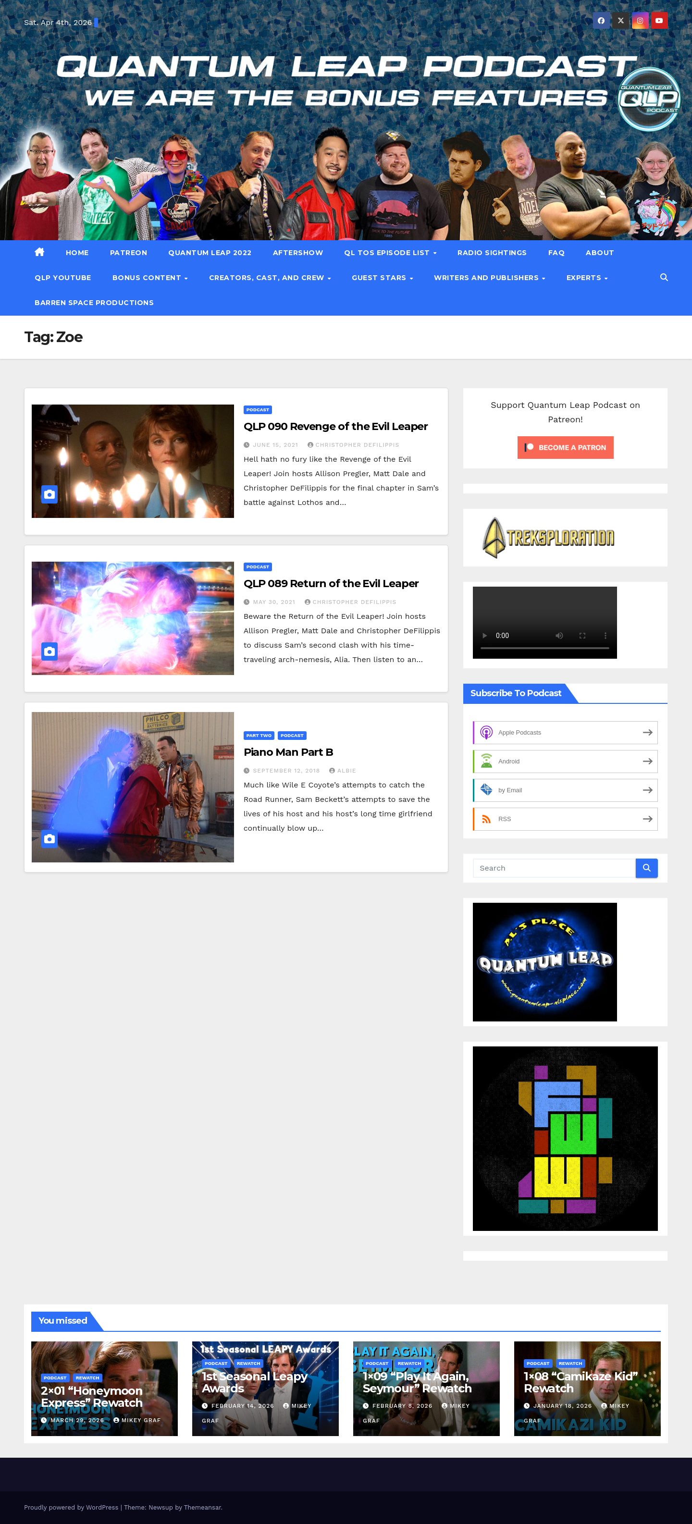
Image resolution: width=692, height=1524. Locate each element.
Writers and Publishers (487, 277)
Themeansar (202, 1507)
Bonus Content (148, 277)
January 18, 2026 (563, 1405)
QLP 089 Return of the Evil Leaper (331, 583)
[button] (664, 277)
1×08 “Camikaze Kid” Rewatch (581, 1382)
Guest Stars (380, 277)
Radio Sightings (492, 252)
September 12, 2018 (287, 770)
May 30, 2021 (275, 602)
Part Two (259, 735)
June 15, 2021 (277, 445)
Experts (585, 277)
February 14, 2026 (244, 1405)
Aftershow (298, 252)
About (600, 252)
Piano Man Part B (288, 752)
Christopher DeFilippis (354, 445)
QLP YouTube (63, 277)
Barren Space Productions (94, 302)
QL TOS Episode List (388, 252)
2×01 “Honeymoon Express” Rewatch (92, 1397)
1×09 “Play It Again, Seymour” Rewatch (417, 1382)
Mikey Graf (137, 1420)
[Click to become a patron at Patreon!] (566, 446)
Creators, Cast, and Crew (268, 277)
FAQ (556, 252)
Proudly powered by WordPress (72, 1507)
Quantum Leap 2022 (210, 252)
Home (77, 252)
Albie (342, 770)
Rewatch (87, 1377)
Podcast (258, 409)
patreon (129, 252)
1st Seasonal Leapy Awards (254, 1382)
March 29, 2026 (78, 1420)
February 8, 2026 (403, 1405)
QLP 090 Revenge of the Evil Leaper (336, 426)
